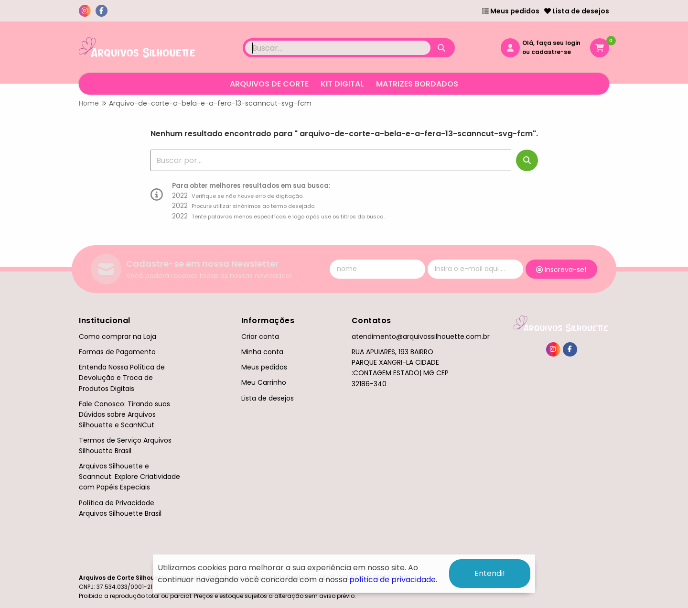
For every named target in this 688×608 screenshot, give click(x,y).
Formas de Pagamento (117, 352)
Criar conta (260, 336)
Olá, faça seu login (551, 43)
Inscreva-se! (561, 269)
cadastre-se (551, 52)
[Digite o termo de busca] (337, 48)
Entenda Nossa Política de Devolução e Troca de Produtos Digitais (122, 377)
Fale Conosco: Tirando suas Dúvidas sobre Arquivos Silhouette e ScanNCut (124, 414)
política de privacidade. (393, 579)
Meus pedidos (510, 11)
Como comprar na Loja (117, 336)
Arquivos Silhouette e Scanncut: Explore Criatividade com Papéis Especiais (129, 476)
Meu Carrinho (263, 382)
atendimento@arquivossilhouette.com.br (421, 336)
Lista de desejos (576, 11)
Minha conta (262, 352)
